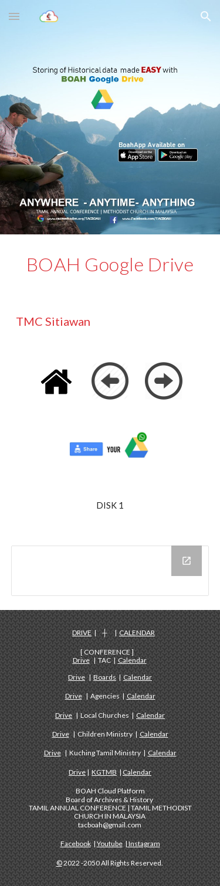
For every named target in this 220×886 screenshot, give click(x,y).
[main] (110, 264)
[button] (14, 16)
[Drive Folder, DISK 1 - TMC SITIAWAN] (110, 571)
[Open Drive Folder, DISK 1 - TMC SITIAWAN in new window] (186, 561)
